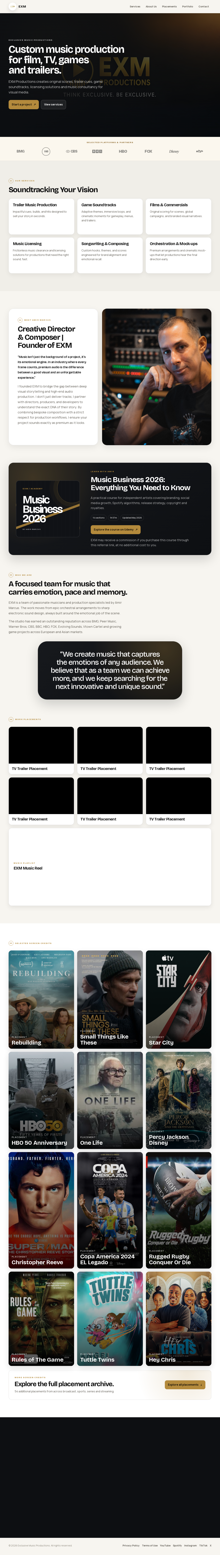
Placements (169, 6)
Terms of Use (150, 1545)
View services (53, 104)
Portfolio (187, 6)
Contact (204, 6)
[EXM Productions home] (17, 6)
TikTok (203, 1545)
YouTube (165, 1545)
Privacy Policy (131, 1545)
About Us (151, 6)
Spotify (177, 1545)
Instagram (190, 1545)
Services (135, 6)
